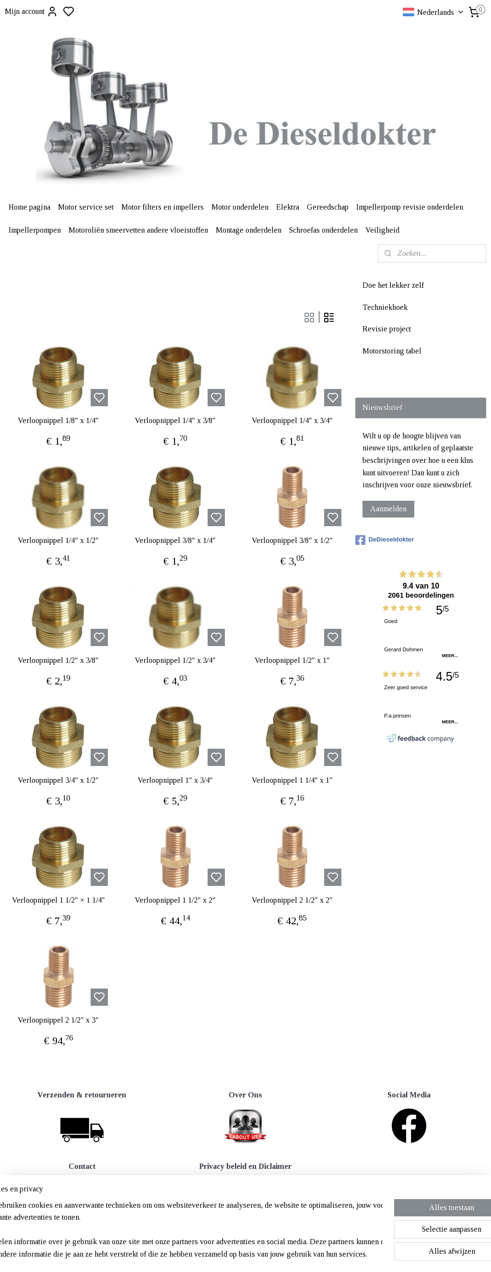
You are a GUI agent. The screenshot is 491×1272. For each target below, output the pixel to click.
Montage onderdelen (248, 230)
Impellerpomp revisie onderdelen (409, 207)
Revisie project (386, 329)
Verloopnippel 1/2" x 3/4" (175, 660)
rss (292, 1254)
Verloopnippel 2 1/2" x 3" (58, 1020)
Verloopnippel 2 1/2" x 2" (292, 900)
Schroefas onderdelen (323, 230)
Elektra (287, 207)
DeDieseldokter (384, 540)
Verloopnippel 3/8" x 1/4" (175, 540)
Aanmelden (388, 509)
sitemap (277, 1254)
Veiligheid (382, 230)
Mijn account (31, 11)
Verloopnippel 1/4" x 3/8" (175, 420)
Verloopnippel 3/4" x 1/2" (58, 780)
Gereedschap (328, 207)
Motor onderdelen (240, 207)
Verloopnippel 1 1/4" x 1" (292, 780)
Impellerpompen (35, 230)
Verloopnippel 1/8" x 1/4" (58, 420)
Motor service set (86, 207)
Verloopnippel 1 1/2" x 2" (175, 900)
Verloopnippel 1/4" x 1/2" (58, 540)
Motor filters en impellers (162, 207)
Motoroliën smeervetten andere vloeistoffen (138, 230)
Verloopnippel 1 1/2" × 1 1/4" (58, 900)
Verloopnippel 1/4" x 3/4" (292, 420)
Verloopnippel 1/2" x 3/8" (58, 660)
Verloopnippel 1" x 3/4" (175, 780)
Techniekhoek (385, 307)
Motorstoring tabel (391, 351)
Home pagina (29, 207)
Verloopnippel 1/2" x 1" (292, 660)
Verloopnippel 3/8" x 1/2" (292, 540)
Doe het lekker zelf (393, 285)
